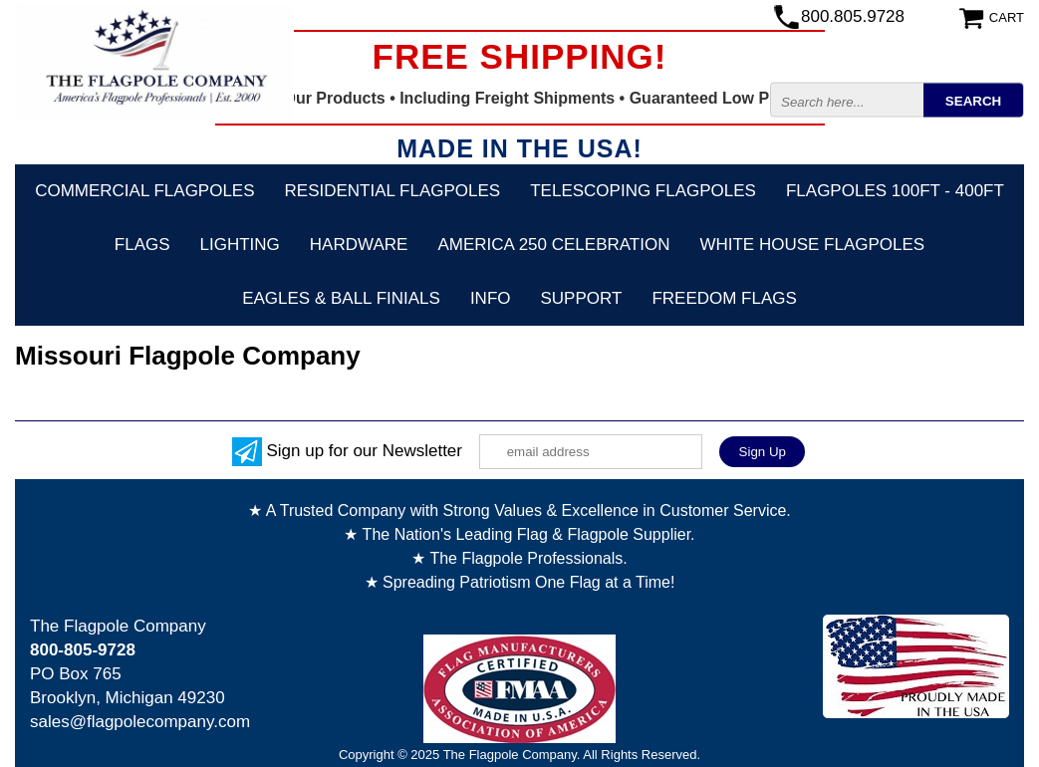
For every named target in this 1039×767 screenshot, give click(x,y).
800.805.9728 (853, 16)
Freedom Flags (723, 298)
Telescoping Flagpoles (643, 190)
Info (490, 298)
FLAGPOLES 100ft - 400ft (895, 190)
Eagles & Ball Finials (341, 298)
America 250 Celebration (553, 244)
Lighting (240, 244)
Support (582, 298)
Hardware (359, 244)
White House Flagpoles (811, 244)
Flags (142, 244)
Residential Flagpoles (393, 190)
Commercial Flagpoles (144, 190)
